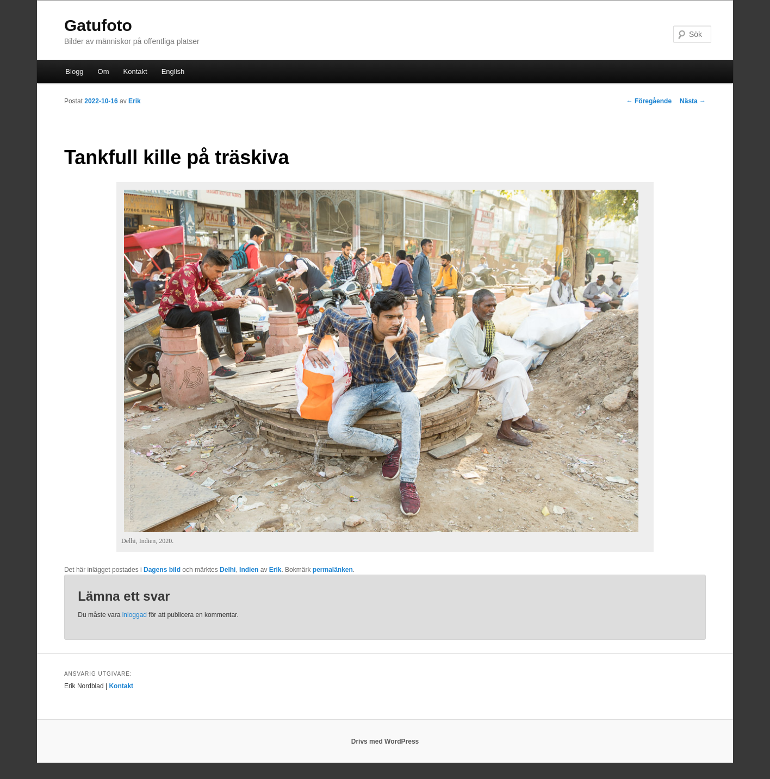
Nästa (693, 101)
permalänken (333, 570)
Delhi (227, 570)
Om (103, 71)
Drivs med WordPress (385, 741)
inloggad (134, 615)
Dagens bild (162, 570)
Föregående (649, 101)
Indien (248, 570)
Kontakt (135, 71)
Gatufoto (98, 25)
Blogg (74, 71)
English (173, 71)
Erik (134, 101)
